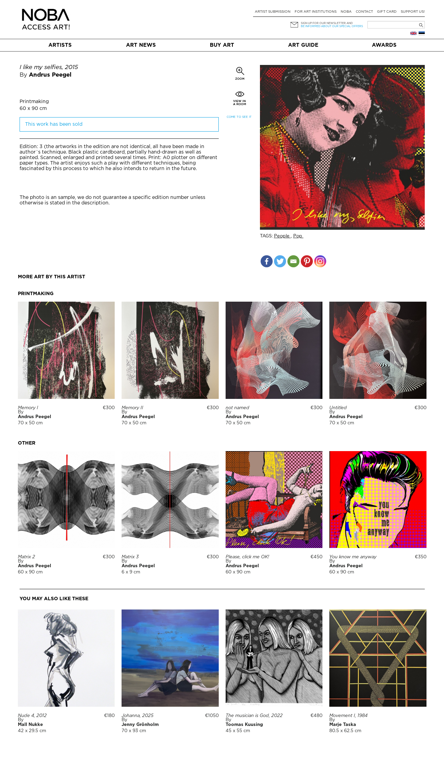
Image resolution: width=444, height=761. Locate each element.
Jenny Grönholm (140, 725)
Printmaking (34, 102)
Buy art (222, 45)
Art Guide (303, 45)
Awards (384, 45)
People (282, 236)
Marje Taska (342, 725)
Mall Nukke (30, 725)
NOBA (346, 11)
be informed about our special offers (332, 26)
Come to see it (239, 117)
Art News (141, 45)
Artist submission (273, 11)
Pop (298, 236)
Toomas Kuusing (244, 725)
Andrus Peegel (50, 75)
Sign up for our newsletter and (327, 23)
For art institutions (316, 11)
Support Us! (413, 11)
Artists (60, 45)
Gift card (387, 11)
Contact (364, 11)
